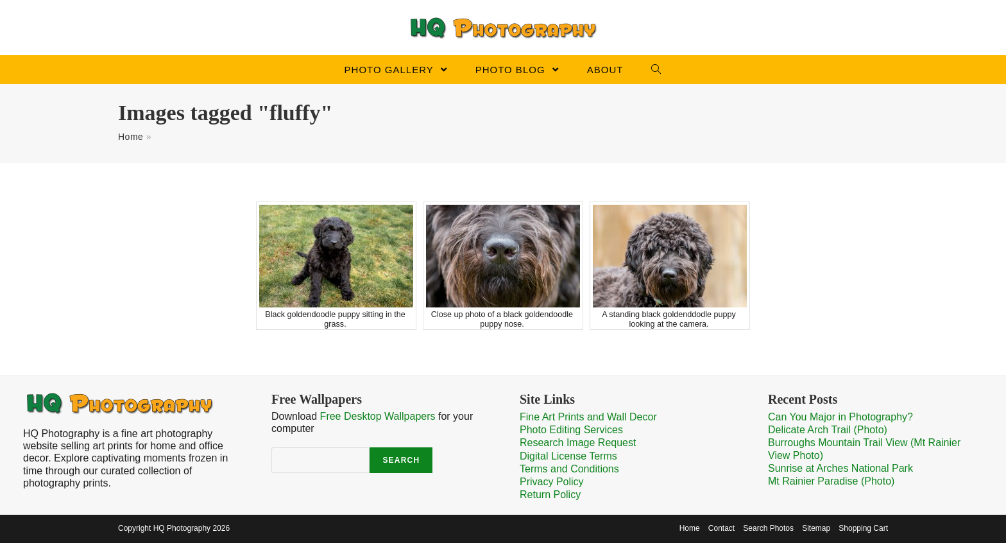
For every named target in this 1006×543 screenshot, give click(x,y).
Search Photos (768, 528)
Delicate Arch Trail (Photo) (827, 429)
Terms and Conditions (569, 468)
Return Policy (550, 494)
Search (401, 460)
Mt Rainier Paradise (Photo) (831, 481)
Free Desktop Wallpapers (378, 416)
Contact (721, 528)
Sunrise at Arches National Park (840, 468)
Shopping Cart (863, 528)
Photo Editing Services (571, 429)
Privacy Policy (552, 481)
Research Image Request (578, 442)
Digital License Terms (568, 456)
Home (130, 137)
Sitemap (816, 528)
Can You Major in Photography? (840, 416)
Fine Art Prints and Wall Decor (588, 416)
